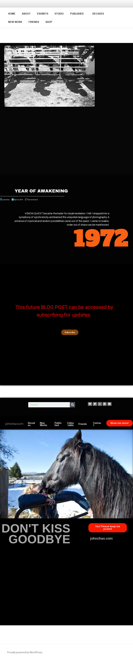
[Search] (72, 404)
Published (58, 424)
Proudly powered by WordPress (24, 652)
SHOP (48, 21)
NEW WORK (15, 21)
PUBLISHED (78, 13)
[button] (69, 332)
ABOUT (26, 13)
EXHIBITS (42, 13)
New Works (43, 424)
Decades (31, 424)
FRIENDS (34, 21)
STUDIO (59, 13)
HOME (11, 13)
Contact (97, 424)
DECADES (98, 13)
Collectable (70, 424)
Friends (82, 424)
